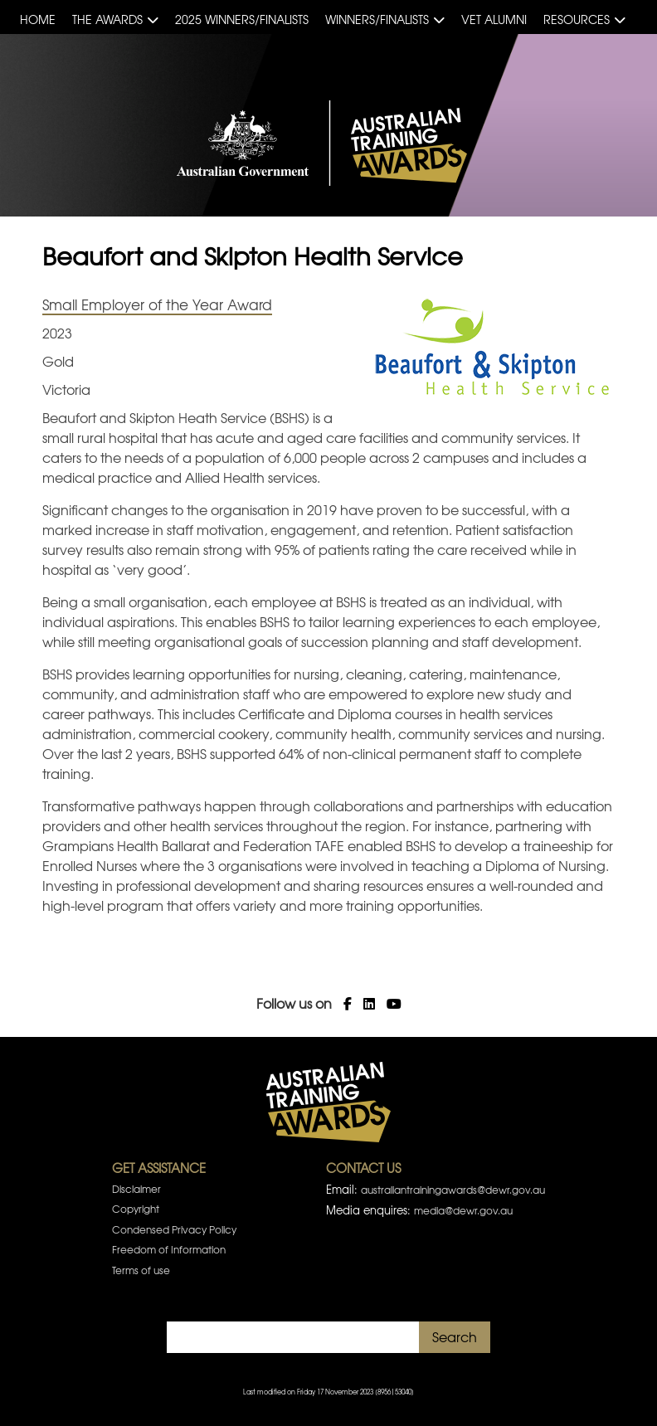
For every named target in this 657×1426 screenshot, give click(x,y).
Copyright (135, 1208)
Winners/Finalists (377, 19)
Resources (576, 19)
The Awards (107, 19)
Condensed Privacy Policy (174, 1229)
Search (454, 1336)
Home (38, 19)
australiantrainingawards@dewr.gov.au (453, 1189)
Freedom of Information (169, 1249)
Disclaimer (136, 1188)
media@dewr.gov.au (463, 1210)
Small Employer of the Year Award (157, 304)
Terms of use (141, 1270)
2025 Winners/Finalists (242, 19)
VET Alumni (494, 19)
